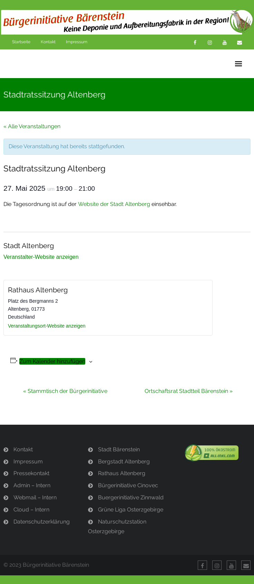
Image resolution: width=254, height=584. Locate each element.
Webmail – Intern (35, 497)
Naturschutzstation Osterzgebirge (117, 526)
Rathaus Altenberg (121, 473)
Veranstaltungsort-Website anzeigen (47, 326)
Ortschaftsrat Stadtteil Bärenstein (189, 391)
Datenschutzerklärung (41, 521)
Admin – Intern (31, 485)
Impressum (76, 41)
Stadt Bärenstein (119, 449)
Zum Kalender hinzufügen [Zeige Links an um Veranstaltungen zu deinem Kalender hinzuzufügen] (52, 361)
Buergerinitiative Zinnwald (131, 497)
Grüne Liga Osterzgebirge (130, 509)
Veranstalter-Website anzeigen (41, 257)
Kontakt (48, 41)
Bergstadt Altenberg (124, 461)
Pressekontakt (31, 473)
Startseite (21, 41)
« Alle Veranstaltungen (31, 126)
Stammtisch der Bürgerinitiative (65, 391)
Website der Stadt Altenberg (114, 204)
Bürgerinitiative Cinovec (128, 485)
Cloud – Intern (31, 509)
